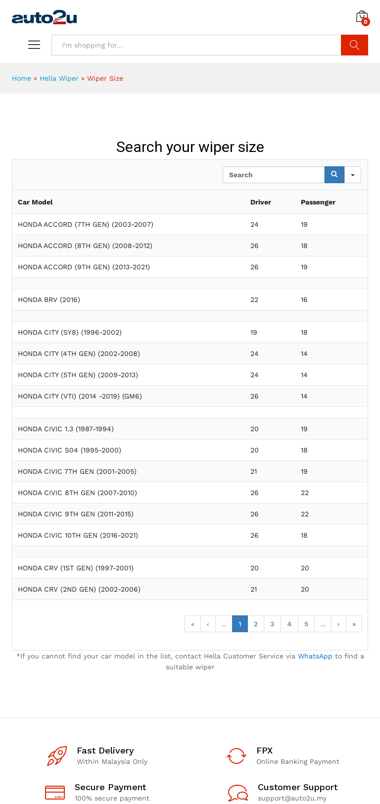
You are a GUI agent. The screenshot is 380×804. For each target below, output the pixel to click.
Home (21, 78)
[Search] (334, 174)
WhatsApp (315, 656)
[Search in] (352, 174)
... (224, 624)
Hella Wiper (59, 78)
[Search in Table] (274, 174)
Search (354, 45)
